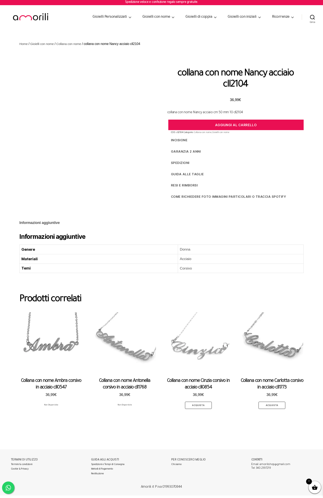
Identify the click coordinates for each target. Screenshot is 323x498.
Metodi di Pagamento (102, 471)
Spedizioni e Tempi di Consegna (107, 467)
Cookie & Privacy (20, 471)
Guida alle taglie (187, 177)
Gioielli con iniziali (242, 18)
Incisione (179, 143)
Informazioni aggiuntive (39, 225)
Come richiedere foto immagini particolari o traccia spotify (228, 199)
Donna (183, 252)
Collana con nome (70, 46)
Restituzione (97, 476)
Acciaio (184, 261)
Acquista (198, 407)
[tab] (39, 225)
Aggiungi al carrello (236, 127)
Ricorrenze (280, 18)
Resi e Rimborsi (184, 188)
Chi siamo (176, 467)
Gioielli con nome (156, 18)
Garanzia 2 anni (186, 154)
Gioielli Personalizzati (109, 18)
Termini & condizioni (22, 467)
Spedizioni (180, 165)
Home (23, 46)
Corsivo (184, 271)
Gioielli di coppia (198, 18)
